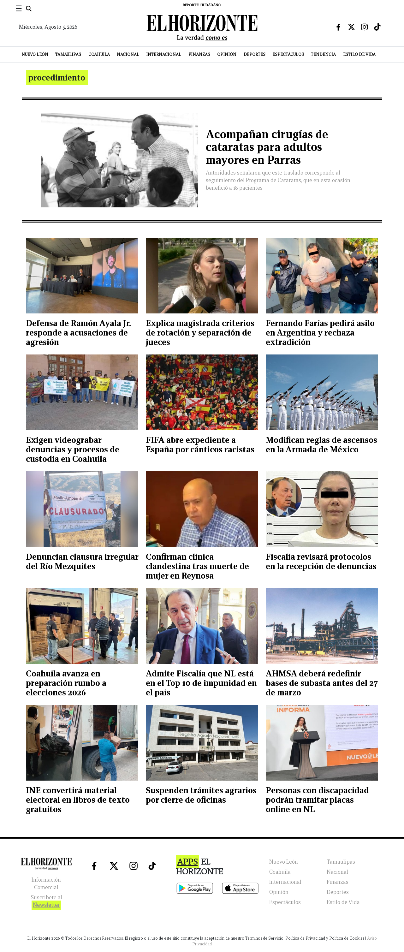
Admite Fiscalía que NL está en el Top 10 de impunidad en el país (201, 683)
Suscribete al (46, 902)
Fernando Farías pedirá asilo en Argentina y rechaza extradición (320, 332)
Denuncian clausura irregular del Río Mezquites (82, 561)
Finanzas (199, 54)
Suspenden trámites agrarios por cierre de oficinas (201, 795)
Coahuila (99, 54)
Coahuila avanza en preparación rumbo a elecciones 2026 (66, 683)
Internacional (163, 54)
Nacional (128, 54)
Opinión (226, 54)
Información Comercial (46, 884)
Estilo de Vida (359, 54)
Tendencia (323, 54)
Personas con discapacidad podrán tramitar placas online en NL (317, 799)
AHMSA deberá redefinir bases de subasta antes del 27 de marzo (322, 683)
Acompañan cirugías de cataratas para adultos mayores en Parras (267, 147)
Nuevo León (34, 54)
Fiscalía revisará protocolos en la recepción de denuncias (321, 561)
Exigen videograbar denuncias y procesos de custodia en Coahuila (72, 449)
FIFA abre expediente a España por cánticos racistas (200, 445)
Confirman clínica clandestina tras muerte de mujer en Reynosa (197, 566)
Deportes (254, 54)
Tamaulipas (68, 54)
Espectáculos (288, 54)
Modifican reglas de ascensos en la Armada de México (321, 445)
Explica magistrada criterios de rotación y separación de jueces (200, 332)
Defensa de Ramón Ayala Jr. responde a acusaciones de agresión (78, 332)
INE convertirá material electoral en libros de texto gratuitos (78, 799)
